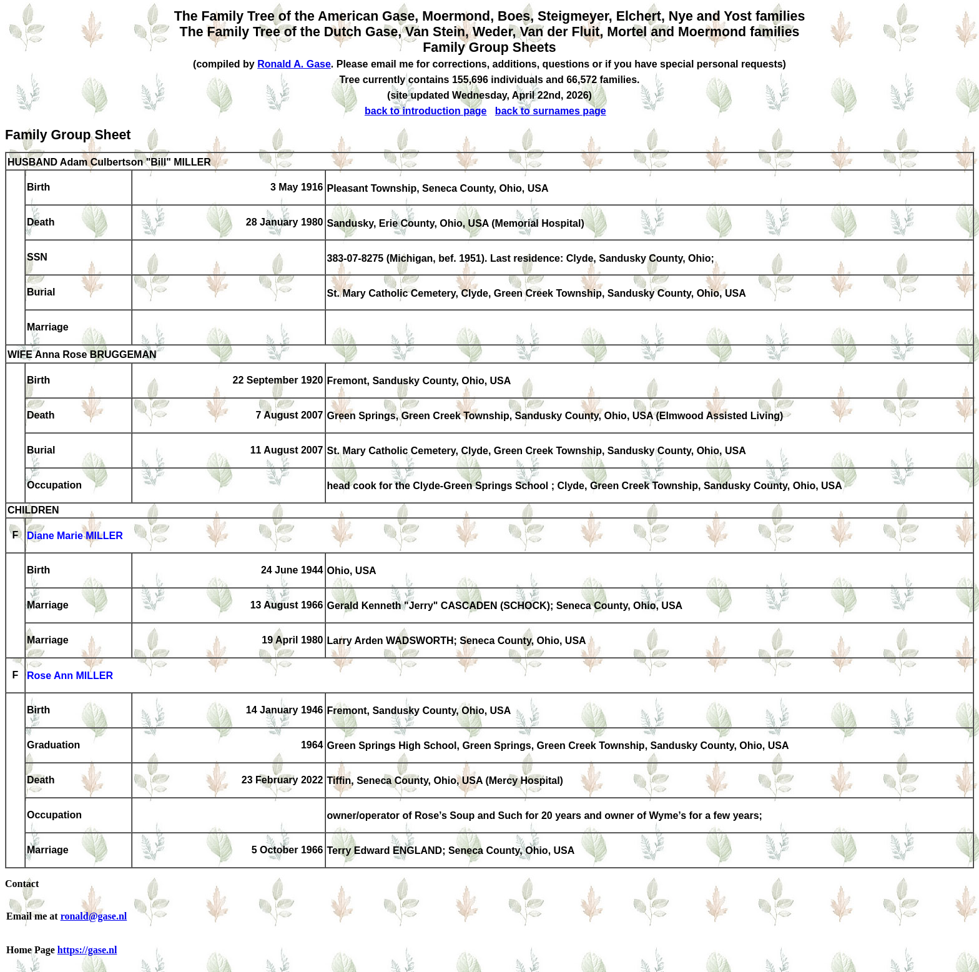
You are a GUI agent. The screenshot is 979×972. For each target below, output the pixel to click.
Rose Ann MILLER (70, 676)
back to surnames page (550, 111)
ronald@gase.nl (94, 916)
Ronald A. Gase (294, 64)
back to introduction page (426, 111)
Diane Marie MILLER (75, 536)
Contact (22, 883)
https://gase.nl (87, 950)
